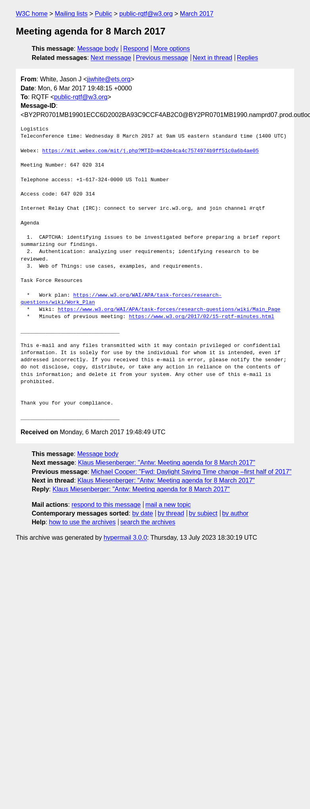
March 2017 (197, 13)
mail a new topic (168, 504)
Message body (98, 48)
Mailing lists (71, 13)
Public (103, 13)
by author (235, 513)
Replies (247, 57)
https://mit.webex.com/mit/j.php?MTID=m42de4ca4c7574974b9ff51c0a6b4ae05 (150, 151)
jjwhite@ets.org (109, 79)
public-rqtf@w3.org (146, 13)
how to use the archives (82, 522)
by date (142, 513)
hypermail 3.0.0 (125, 537)
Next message (111, 57)
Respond (136, 48)
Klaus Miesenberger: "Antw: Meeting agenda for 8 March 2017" (166, 462)
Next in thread (212, 57)
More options (171, 48)
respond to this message (105, 504)
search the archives (148, 522)
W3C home (32, 13)
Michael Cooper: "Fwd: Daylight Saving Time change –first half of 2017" (191, 471)
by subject (203, 513)
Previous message (162, 57)
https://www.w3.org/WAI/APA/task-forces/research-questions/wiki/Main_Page (169, 309)
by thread (171, 513)
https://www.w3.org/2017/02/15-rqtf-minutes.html (201, 316)
